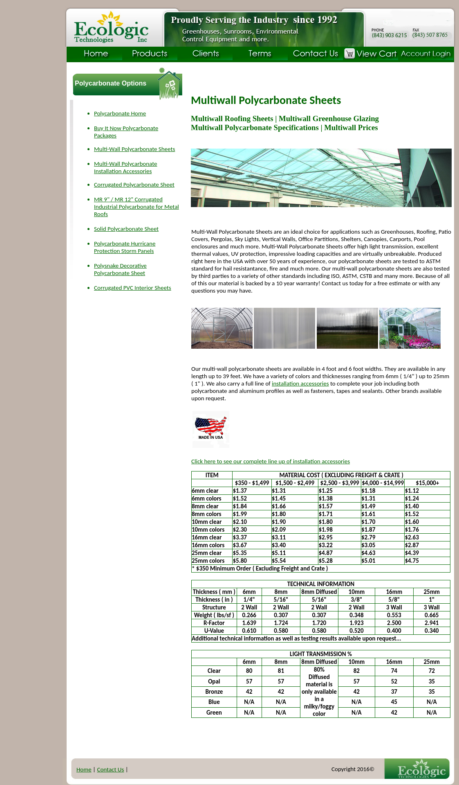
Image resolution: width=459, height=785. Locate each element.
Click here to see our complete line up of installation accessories (270, 461)
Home (84, 769)
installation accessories (300, 383)
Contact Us (110, 769)
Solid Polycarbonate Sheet (126, 228)
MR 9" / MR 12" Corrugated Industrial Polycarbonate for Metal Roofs (136, 207)
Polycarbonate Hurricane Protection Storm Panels (124, 247)
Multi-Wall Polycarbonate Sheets (134, 149)
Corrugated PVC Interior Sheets (132, 287)
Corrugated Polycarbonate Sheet (134, 184)
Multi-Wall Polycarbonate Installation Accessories (125, 167)
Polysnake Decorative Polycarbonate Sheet (120, 269)
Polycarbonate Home (120, 113)
